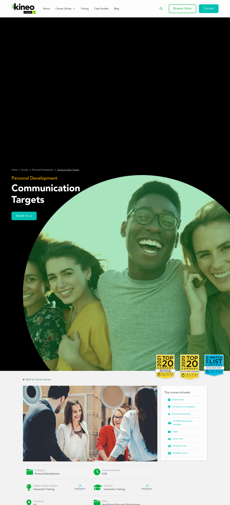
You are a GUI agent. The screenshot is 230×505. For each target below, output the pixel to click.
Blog (116, 8)
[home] (23, 8)
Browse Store (182, 8)
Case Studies (101, 8)
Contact (208, 8)
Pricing (85, 8)
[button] (65, 8)
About (46, 8)
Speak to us (24, 215)
